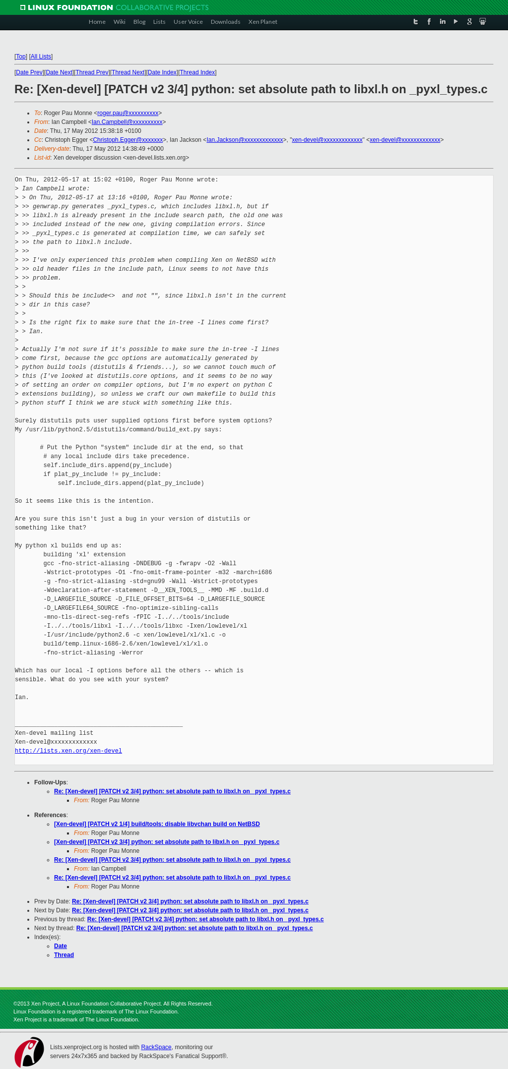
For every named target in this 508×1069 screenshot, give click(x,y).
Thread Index (197, 72)
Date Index (162, 72)
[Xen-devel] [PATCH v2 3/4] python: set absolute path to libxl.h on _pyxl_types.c (166, 841)
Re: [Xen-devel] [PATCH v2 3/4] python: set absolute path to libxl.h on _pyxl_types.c (172, 791)
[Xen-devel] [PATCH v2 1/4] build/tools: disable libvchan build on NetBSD (157, 824)
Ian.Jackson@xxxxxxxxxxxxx (244, 139)
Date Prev (29, 72)
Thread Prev (91, 72)
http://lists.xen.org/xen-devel (68, 751)
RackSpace (156, 1047)
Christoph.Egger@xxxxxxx (128, 139)
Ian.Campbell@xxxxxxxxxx (127, 122)
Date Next (59, 72)
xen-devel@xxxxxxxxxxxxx (327, 139)
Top (20, 56)
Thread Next (128, 72)
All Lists (41, 56)
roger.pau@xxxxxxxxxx (127, 113)
